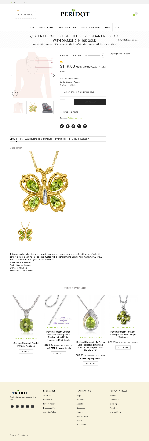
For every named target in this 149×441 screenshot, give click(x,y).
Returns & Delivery (78, 139)
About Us (47, 395)
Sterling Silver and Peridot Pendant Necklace (26, 344)
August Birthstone (68, 27)
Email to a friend (70, 112)
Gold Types (114, 404)
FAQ (107, 27)
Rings (79, 395)
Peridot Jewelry (46, 27)
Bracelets (80, 399)
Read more (26, 351)
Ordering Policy (49, 412)
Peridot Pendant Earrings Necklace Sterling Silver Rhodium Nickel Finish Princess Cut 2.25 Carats (58, 335)
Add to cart (90, 102)
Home (32, 27)
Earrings (80, 412)
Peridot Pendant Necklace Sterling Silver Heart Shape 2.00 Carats (123, 334)
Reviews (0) (60, 139)
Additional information (38, 139)
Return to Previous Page (128, 40)
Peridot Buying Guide (91, 27)
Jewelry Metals (116, 412)
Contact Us (47, 399)
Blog (117, 27)
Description (16, 139)
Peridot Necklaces (45, 44)
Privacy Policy (49, 404)
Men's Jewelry (82, 416)
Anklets (80, 404)
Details (68, 348)
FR (14, 2)
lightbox (15, 93)
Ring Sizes (114, 408)
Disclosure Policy (50, 408)
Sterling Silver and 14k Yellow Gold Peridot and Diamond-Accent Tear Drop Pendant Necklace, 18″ (90, 346)
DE (18, 2)
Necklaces (81, 408)
